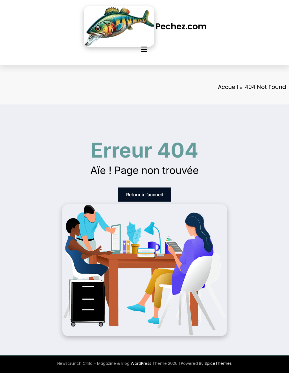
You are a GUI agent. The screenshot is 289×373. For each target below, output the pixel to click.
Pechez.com (181, 26)
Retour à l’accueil (144, 194)
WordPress (141, 363)
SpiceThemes (218, 363)
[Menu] (144, 49)
